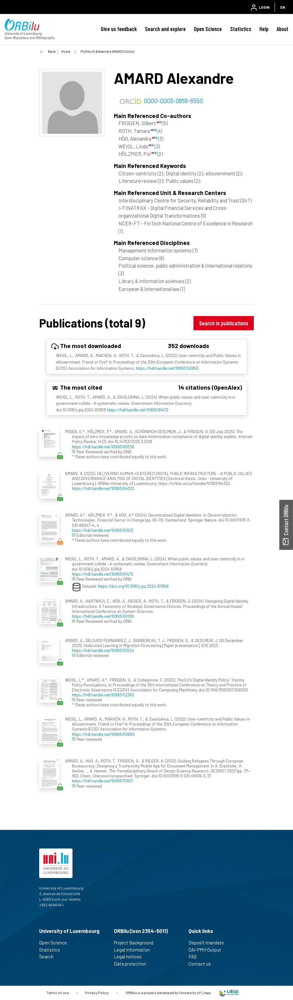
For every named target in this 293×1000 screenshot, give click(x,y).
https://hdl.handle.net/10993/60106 (103, 616)
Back (52, 51)
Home (65, 51)
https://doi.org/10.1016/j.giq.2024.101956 (133, 586)
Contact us (202, 963)
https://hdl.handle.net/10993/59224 (103, 650)
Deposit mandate (208, 942)
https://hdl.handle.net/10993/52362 (103, 694)
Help (263, 28)
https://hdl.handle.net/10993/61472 (137, 409)
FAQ (195, 956)
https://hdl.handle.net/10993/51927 (102, 780)
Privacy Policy (97, 992)
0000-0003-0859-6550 (173, 100)
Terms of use (57, 992)
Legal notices (130, 956)
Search (49, 956)
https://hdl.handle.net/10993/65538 (103, 446)
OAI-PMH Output (207, 949)
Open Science (208, 28)
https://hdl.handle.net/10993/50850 (167, 368)
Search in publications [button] (223, 323)
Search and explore (165, 28)
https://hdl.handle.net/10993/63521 (102, 530)
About (282, 28)
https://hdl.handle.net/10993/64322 (103, 488)
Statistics (240, 28)
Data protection (132, 963)
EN (282, 7)
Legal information (134, 949)
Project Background (136, 942)
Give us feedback (119, 28)
